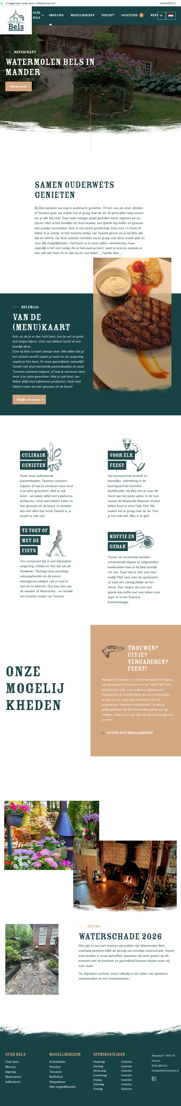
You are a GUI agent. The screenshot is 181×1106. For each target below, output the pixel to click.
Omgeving (56, 15)
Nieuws (10, 1067)
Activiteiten (57, 1062)
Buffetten (56, 1077)
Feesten (55, 1067)
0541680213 (168, 3)
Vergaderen (57, 1082)
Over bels (37, 16)
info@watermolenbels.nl (165, 1070)
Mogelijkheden (82, 15)
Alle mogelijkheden (62, 1087)
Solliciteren (13, 1082)
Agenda (10, 1072)
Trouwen (55, 1072)
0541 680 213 (159, 1065)
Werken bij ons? (46, 3)
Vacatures (132, 16)
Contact (107, 15)
